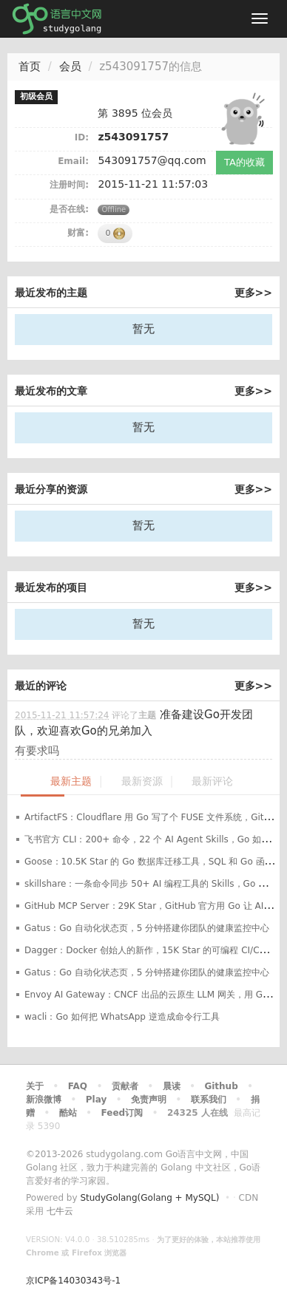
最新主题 (71, 781)
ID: (82, 137)
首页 (29, 66)
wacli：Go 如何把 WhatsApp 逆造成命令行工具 (122, 1017)
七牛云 (60, 1211)
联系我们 (208, 1099)
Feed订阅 (122, 1113)
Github (220, 1086)
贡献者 (125, 1086)
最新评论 (212, 781)
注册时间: (69, 185)
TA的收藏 (244, 162)
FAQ (77, 1086)
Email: (73, 161)
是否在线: (69, 209)
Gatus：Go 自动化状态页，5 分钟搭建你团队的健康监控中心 (146, 928)
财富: (78, 233)
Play (96, 1099)
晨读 (171, 1086)
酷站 (68, 1113)
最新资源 (142, 781)
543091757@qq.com (152, 160)
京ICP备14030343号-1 (73, 1280)
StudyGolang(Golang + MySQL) (149, 1198)
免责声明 (148, 1099)
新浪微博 (43, 1099)
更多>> (253, 293)
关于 (35, 1086)
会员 (70, 66)
